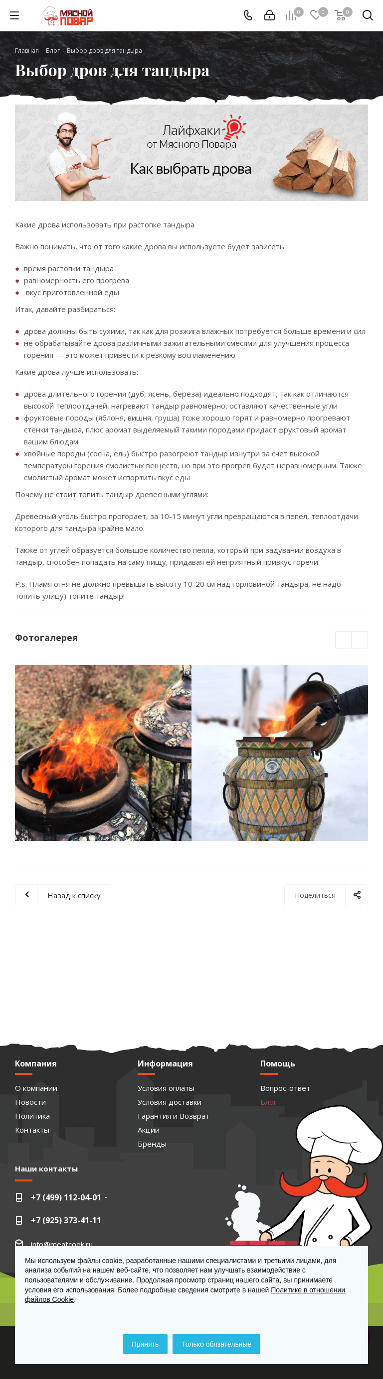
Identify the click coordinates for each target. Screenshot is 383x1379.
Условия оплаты (166, 1088)
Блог (268, 1102)
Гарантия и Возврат (173, 1116)
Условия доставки (169, 1102)
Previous (344, 640)
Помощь (277, 1063)
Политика (32, 1116)
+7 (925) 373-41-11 (66, 1220)
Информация (165, 1063)
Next (360, 640)
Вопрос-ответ (285, 1088)
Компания (36, 1063)
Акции (149, 1130)
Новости (30, 1102)
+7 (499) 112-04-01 (66, 1197)
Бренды (152, 1144)
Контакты (32, 1130)
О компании (36, 1088)
